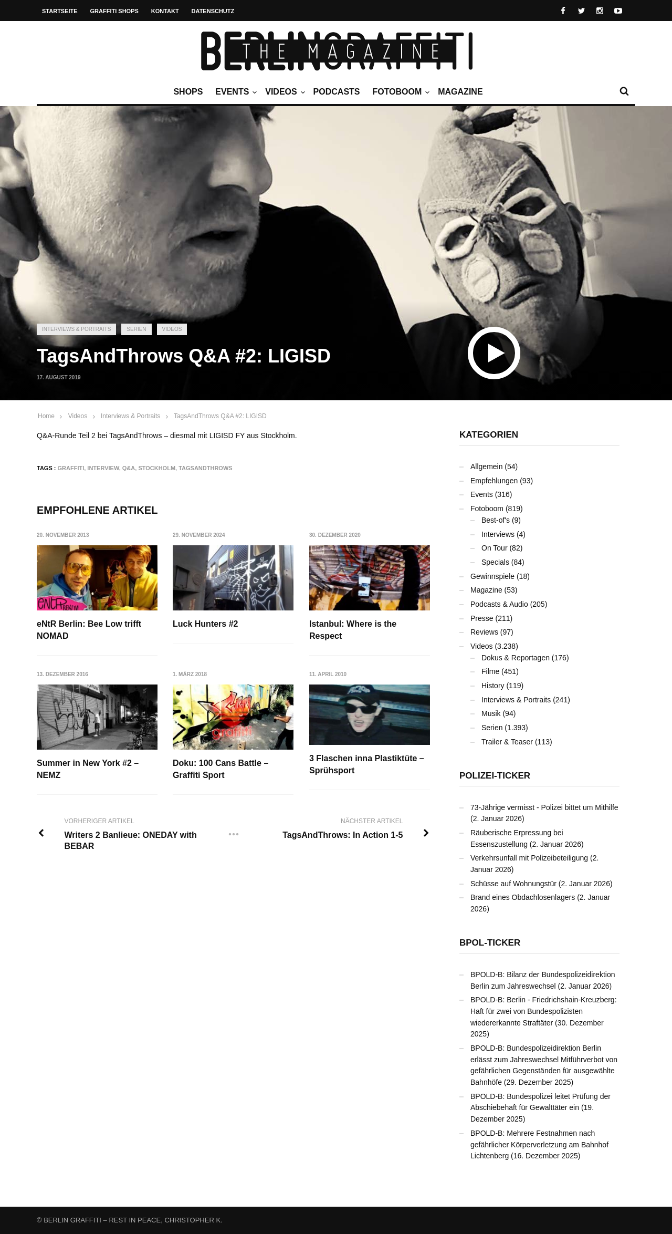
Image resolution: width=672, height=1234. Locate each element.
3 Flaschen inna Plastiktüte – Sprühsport (367, 764)
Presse (482, 618)
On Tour (494, 548)
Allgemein (486, 466)
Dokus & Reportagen (515, 658)
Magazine (460, 91)
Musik (491, 713)
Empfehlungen (494, 480)
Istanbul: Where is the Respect (353, 629)
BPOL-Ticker (489, 943)
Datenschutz (213, 11)
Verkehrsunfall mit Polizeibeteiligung (529, 858)
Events (234, 92)
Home (46, 416)
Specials (495, 562)
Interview (103, 468)
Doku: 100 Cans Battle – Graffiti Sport (221, 769)
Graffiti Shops (114, 11)
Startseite (60, 11)
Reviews (484, 632)
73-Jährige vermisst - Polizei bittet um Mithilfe (544, 807)
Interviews (497, 534)
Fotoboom (399, 92)
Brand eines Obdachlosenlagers (522, 897)
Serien (136, 329)
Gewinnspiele (492, 576)
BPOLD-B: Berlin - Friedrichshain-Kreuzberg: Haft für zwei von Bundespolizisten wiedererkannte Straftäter (543, 1011)
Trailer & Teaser (507, 742)
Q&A (128, 468)
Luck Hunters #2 (205, 623)
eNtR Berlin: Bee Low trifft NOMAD (89, 629)
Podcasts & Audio (499, 604)
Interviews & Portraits (76, 329)
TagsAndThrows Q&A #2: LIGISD (220, 416)
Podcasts (336, 91)
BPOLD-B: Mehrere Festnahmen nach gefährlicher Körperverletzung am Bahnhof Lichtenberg (539, 1144)
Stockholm (156, 468)
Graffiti (71, 468)
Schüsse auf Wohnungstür (513, 883)
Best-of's (495, 520)
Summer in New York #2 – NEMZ (88, 769)
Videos (283, 92)
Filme (490, 671)
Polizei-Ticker (494, 776)
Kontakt (165, 11)
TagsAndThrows (205, 468)
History (493, 685)
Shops (188, 91)
